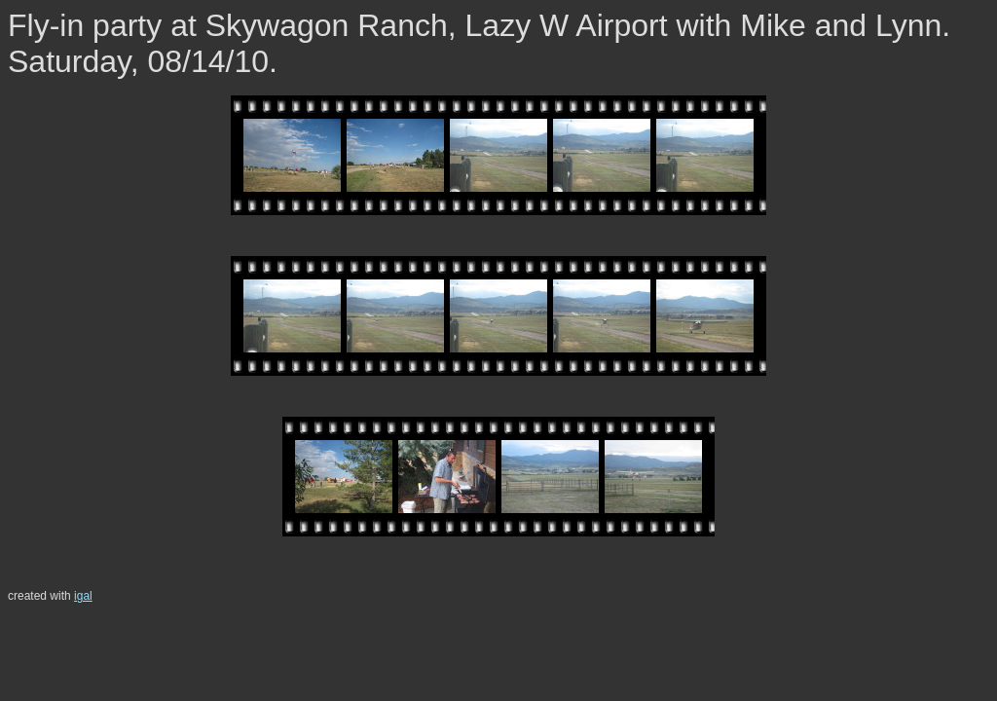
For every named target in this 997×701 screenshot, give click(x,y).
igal (83, 596)
